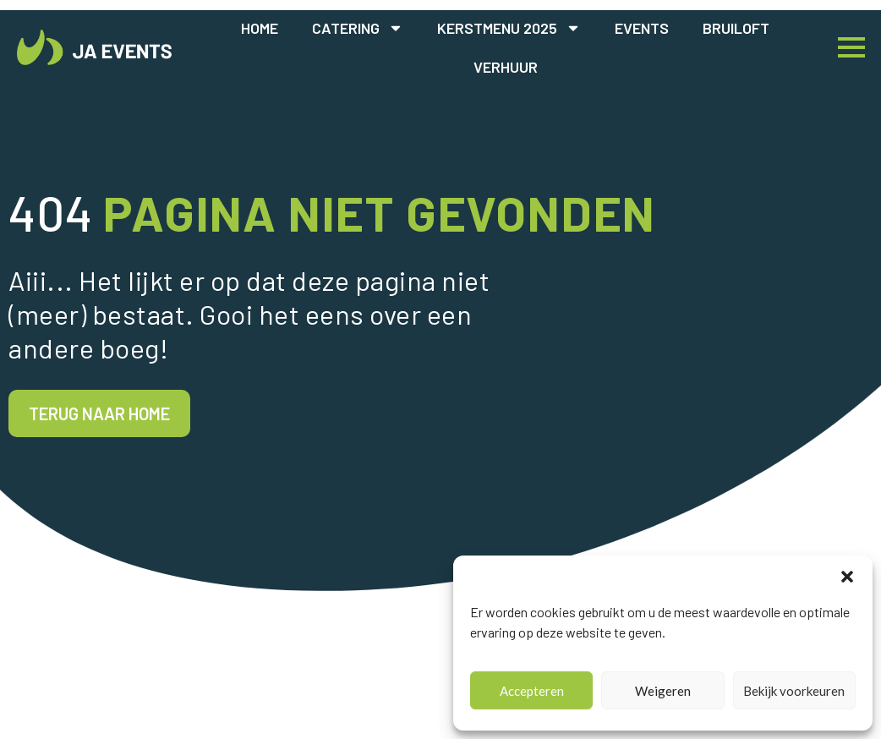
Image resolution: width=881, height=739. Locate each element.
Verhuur (505, 66)
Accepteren (532, 690)
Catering (357, 28)
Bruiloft (736, 28)
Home (259, 28)
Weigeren (663, 690)
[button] (847, 576)
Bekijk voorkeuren (794, 690)
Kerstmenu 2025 (509, 28)
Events (642, 28)
